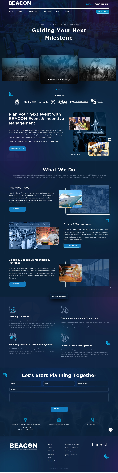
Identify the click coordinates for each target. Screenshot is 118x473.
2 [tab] (58, 89)
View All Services (59, 296)
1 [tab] (56, 89)
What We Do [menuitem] (32, 11)
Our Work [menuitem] (47, 11)
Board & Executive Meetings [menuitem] (71, 455)
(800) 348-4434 (101, 4)
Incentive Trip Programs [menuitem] (72, 444)
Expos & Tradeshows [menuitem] (71, 447)
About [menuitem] (20, 11)
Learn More (16, 148)
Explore (16, 208)
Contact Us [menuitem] (68, 11)
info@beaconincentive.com (59, 424)
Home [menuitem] (11, 11)
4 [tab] (61, 89)
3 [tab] (59, 89)
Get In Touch (103, 11)
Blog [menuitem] (57, 11)
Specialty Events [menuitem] (70, 451)
